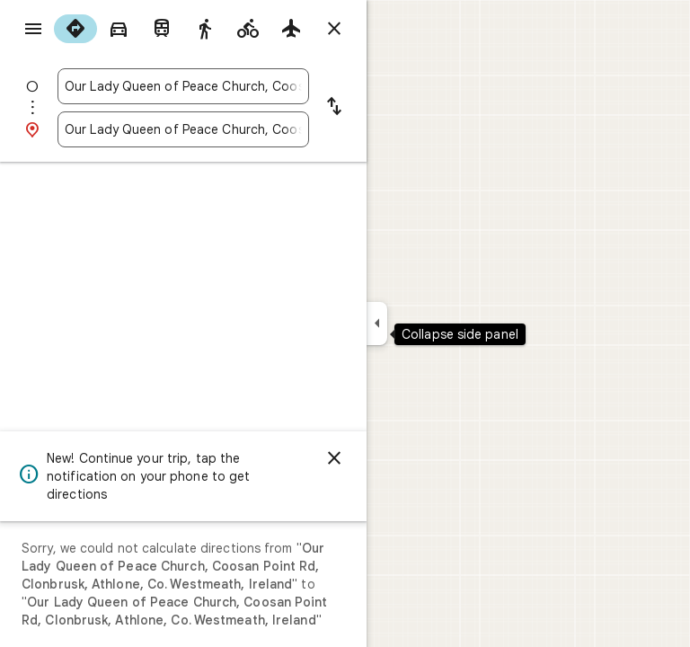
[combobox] (183, 86)
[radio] (75, 29)
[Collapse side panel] (377, 323)
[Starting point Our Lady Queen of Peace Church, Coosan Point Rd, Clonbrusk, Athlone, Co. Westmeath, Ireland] (183, 86)
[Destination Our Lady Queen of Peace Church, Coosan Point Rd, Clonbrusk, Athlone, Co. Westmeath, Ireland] (183, 129)
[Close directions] (334, 28)
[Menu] (33, 28)
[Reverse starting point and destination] (334, 108)
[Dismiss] (334, 458)
